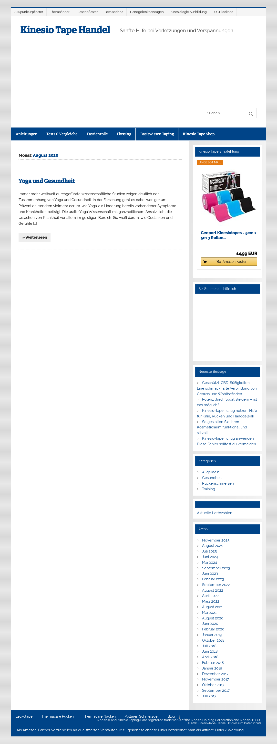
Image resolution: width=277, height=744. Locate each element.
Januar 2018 (212, 668)
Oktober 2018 (213, 640)
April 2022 (210, 596)
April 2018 (210, 657)
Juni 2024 (210, 557)
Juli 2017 (209, 696)
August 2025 (212, 545)
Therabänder (60, 12)
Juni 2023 (210, 573)
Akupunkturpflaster (28, 12)
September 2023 (216, 568)
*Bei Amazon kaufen (231, 262)
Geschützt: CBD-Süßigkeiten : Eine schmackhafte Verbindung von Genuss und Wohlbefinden (227, 388)
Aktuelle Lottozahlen (214, 513)
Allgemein (210, 472)
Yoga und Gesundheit (47, 181)
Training (208, 489)
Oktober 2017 (213, 685)
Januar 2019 (212, 635)
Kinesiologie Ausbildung (189, 12)
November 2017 (215, 679)
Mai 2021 (209, 612)
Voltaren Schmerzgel (141, 716)
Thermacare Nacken (99, 716)
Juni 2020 (210, 623)
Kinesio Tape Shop (199, 134)
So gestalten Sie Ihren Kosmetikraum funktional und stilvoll (222, 427)
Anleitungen (26, 134)
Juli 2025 (209, 551)
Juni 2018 (210, 651)
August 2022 (212, 590)
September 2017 (216, 690)
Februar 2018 (213, 662)
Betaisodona (114, 12)
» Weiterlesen (34, 237)
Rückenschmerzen (218, 483)
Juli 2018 (209, 646)
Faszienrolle (97, 134)
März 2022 (210, 601)
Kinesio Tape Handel (65, 30)
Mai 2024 (209, 562)
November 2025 (215, 540)
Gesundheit (212, 478)
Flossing (124, 134)
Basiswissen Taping (157, 134)
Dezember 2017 (215, 674)
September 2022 (216, 585)
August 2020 (212, 618)
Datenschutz (252, 723)
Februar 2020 (213, 629)
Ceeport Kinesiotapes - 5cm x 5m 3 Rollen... (228, 235)
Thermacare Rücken (57, 716)
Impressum (235, 723)
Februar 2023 (213, 579)
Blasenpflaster (87, 12)
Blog (171, 716)
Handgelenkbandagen (147, 12)
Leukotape (24, 716)
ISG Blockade (223, 12)
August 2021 (212, 607)
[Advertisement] (139, 71)
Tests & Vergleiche (61, 134)
